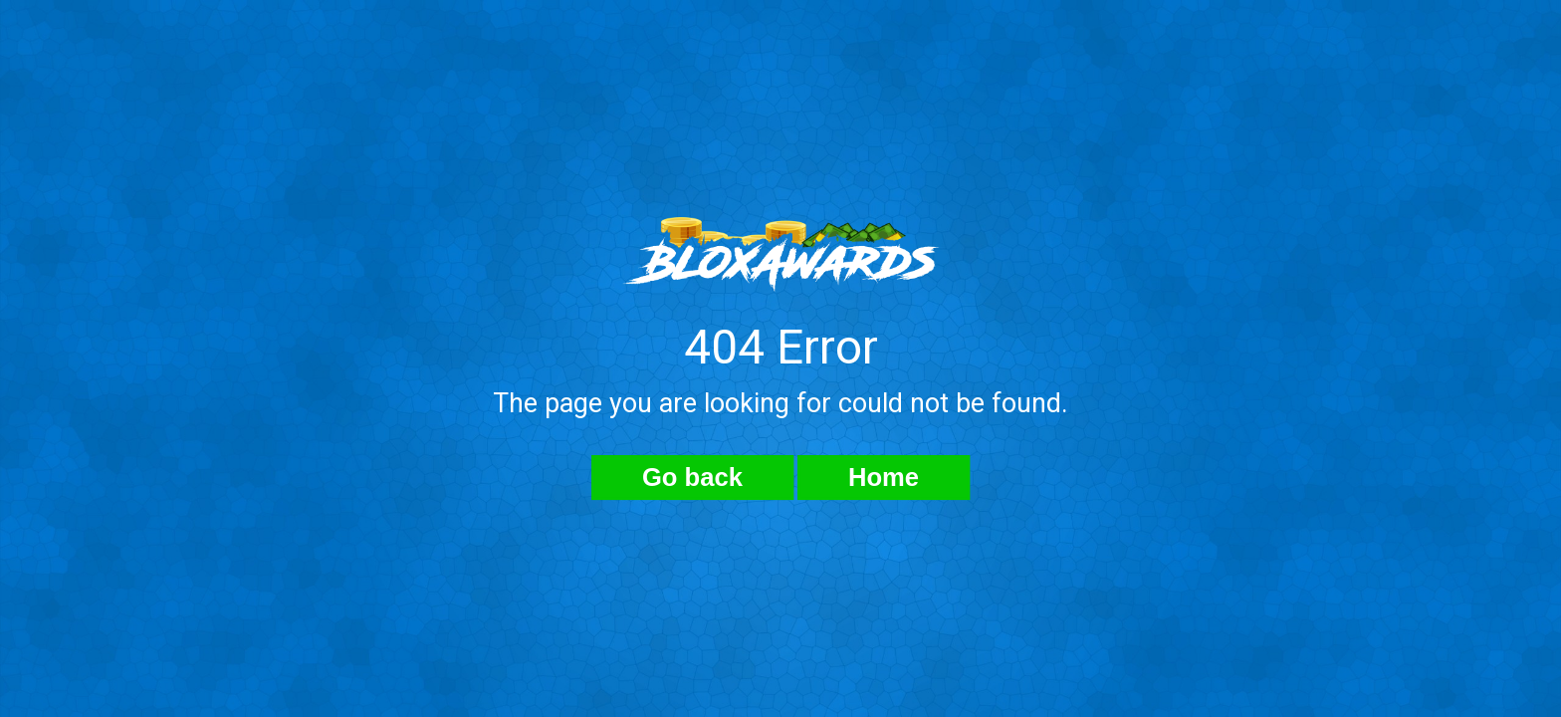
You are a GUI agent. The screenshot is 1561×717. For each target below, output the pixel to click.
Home (883, 477)
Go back (692, 477)
